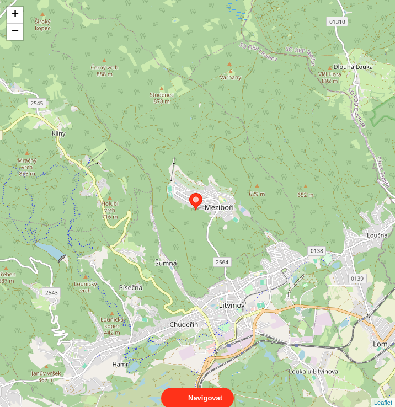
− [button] (15, 32)
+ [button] (15, 15)
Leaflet (383, 392)
